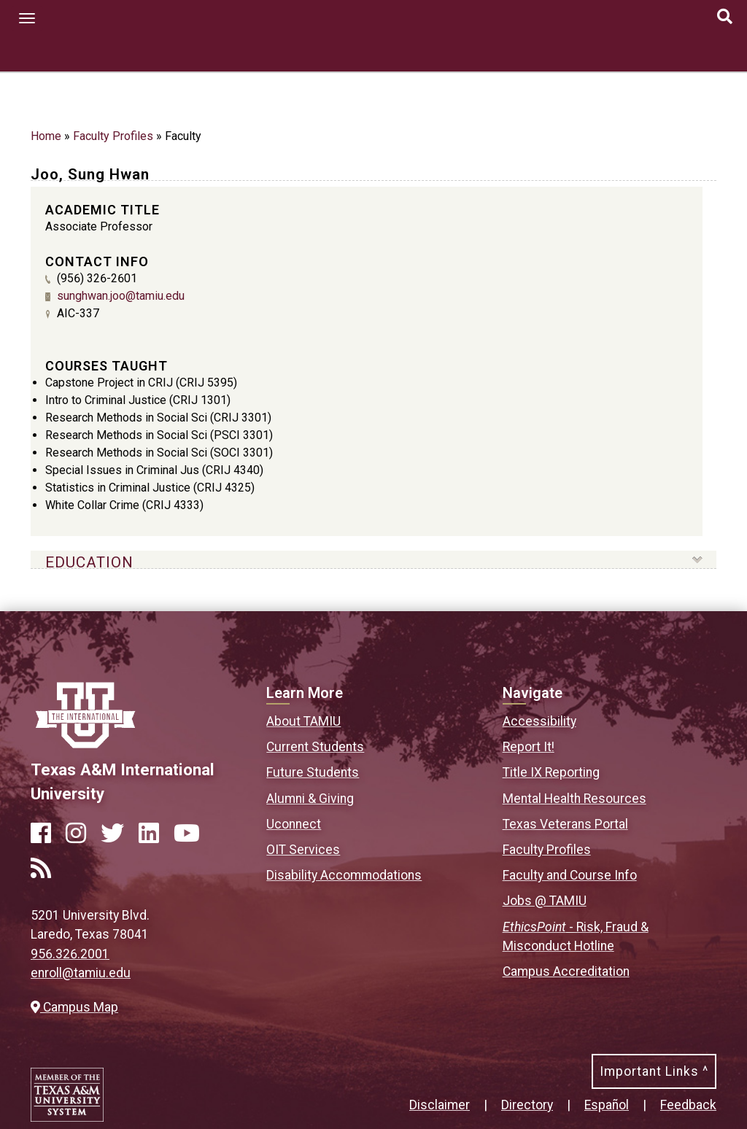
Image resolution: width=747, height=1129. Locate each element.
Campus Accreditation (566, 971)
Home (46, 136)
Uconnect (293, 824)
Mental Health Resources (574, 798)
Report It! (528, 747)
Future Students (312, 772)
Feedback (688, 1105)
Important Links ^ (654, 1071)
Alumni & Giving (310, 798)
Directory (527, 1105)
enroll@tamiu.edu (81, 973)
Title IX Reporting (551, 772)
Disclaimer (439, 1105)
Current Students (315, 747)
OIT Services (303, 849)
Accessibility (539, 721)
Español (606, 1105)
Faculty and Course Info (570, 875)
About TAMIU (303, 721)
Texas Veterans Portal (565, 824)
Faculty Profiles (113, 136)
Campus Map (74, 1007)
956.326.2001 (70, 954)
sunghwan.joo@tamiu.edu (121, 296)
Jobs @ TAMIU (545, 900)
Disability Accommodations (344, 875)
